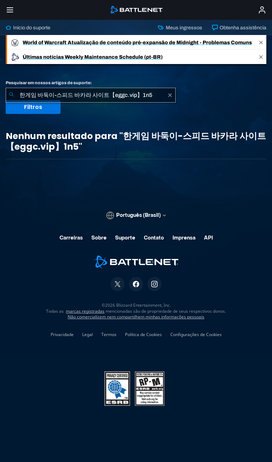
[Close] (261, 42)
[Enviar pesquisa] (11, 95)
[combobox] (91, 95)
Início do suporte (28, 27)
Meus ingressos (180, 27)
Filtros (33, 107)
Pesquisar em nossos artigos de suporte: (49, 82)
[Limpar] (170, 95)
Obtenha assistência (239, 27)
